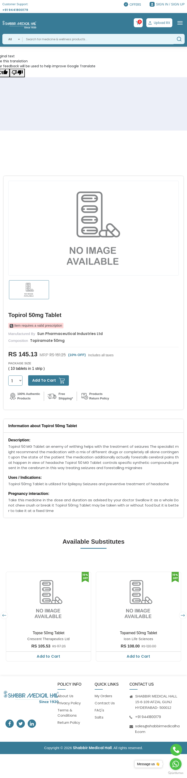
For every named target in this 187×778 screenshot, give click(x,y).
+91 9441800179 (15, 10)
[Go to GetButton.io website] (175, 773)
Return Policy (69, 722)
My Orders (103, 695)
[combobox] (12, 39)
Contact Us (105, 702)
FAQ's (99, 710)
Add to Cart (48, 656)
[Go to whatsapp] (176, 764)
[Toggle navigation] (180, 22)
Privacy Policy (69, 702)
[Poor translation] (17, 72)
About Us (66, 695)
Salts (99, 717)
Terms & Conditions (67, 713)
